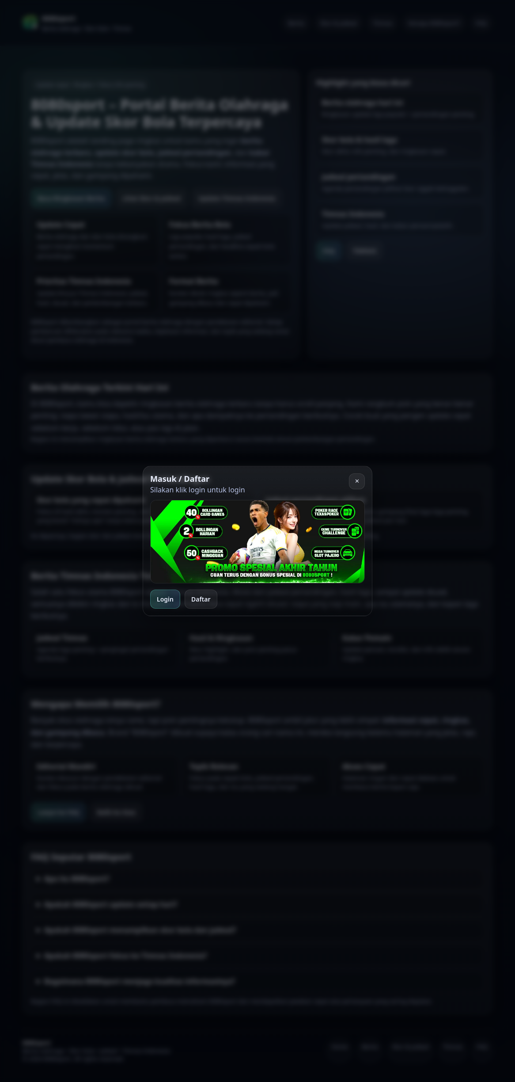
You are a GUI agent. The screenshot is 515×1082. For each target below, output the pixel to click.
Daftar (201, 599)
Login (165, 599)
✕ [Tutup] (357, 481)
